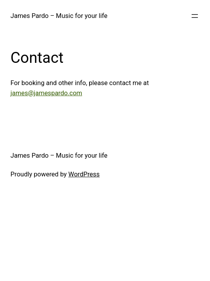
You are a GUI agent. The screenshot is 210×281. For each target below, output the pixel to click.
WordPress (84, 174)
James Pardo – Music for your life (59, 16)
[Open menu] (194, 16)
